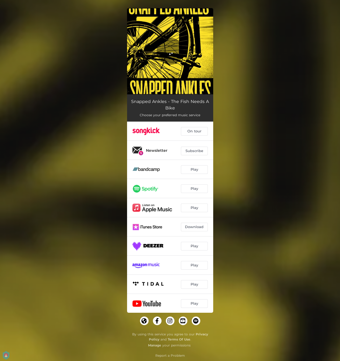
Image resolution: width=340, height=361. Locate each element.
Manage (154, 345)
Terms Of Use (179, 339)
